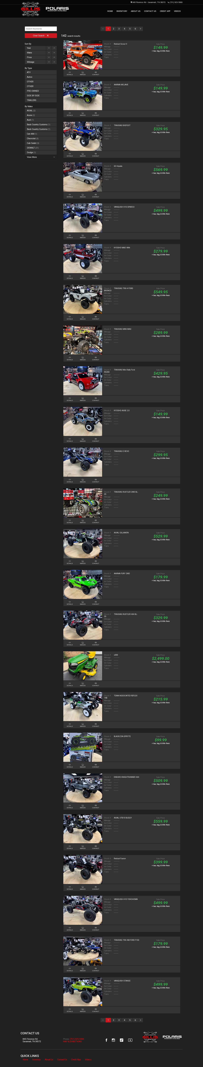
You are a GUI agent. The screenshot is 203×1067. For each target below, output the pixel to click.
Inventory (36, 1059)
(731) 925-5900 (176, 2)
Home (25, 1059)
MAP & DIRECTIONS (72, 1041)
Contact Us (62, 1059)
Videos (88, 1059)
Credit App (76, 1059)
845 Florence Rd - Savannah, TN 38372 (148, 2)
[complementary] (195, 1059)
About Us (49, 1059)
